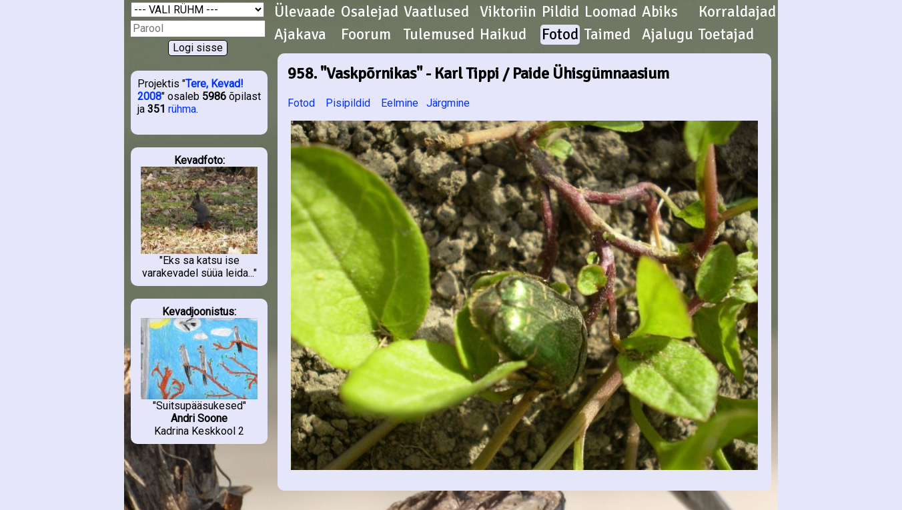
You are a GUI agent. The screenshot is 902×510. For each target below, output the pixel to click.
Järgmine (448, 103)
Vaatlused (436, 12)
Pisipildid (348, 103)
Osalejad (369, 12)
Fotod (560, 34)
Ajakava (300, 34)
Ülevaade (305, 12)
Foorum (366, 34)
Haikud (503, 34)
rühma (182, 109)
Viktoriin (508, 12)
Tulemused (439, 34)
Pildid (560, 12)
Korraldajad (737, 12)
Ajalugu (667, 34)
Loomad (610, 12)
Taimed (607, 34)
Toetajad (726, 34)
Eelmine (399, 103)
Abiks (660, 12)
